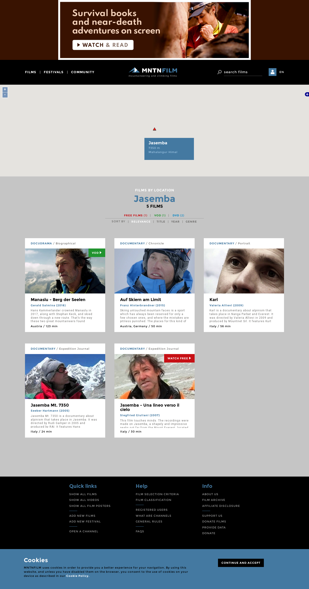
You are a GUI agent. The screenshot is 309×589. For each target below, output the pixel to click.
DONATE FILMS (214, 521)
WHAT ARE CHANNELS (153, 515)
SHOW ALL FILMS (83, 494)
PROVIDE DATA (214, 527)
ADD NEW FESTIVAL (85, 521)
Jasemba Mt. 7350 (50, 405)
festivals (53, 72)
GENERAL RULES (149, 521)
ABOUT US (210, 494)
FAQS (140, 531)
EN (281, 72)
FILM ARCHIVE (213, 500)
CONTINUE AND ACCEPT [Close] (240, 562)
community (82, 72)
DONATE (208, 533)
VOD (160, 215)
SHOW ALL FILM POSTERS (90, 506)
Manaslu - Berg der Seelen (58, 299)
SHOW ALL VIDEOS (84, 500)
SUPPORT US (212, 515)
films (30, 72)
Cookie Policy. (77, 576)
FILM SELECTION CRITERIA (157, 494)
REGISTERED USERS (152, 509)
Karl (214, 299)
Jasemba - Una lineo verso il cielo (149, 407)
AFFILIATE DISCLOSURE (221, 506)
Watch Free (179, 358)
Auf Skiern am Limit (140, 299)
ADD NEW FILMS (82, 515)
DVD (178, 215)
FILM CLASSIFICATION (153, 500)
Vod (97, 252)
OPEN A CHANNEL (83, 531)
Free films (135, 215)
